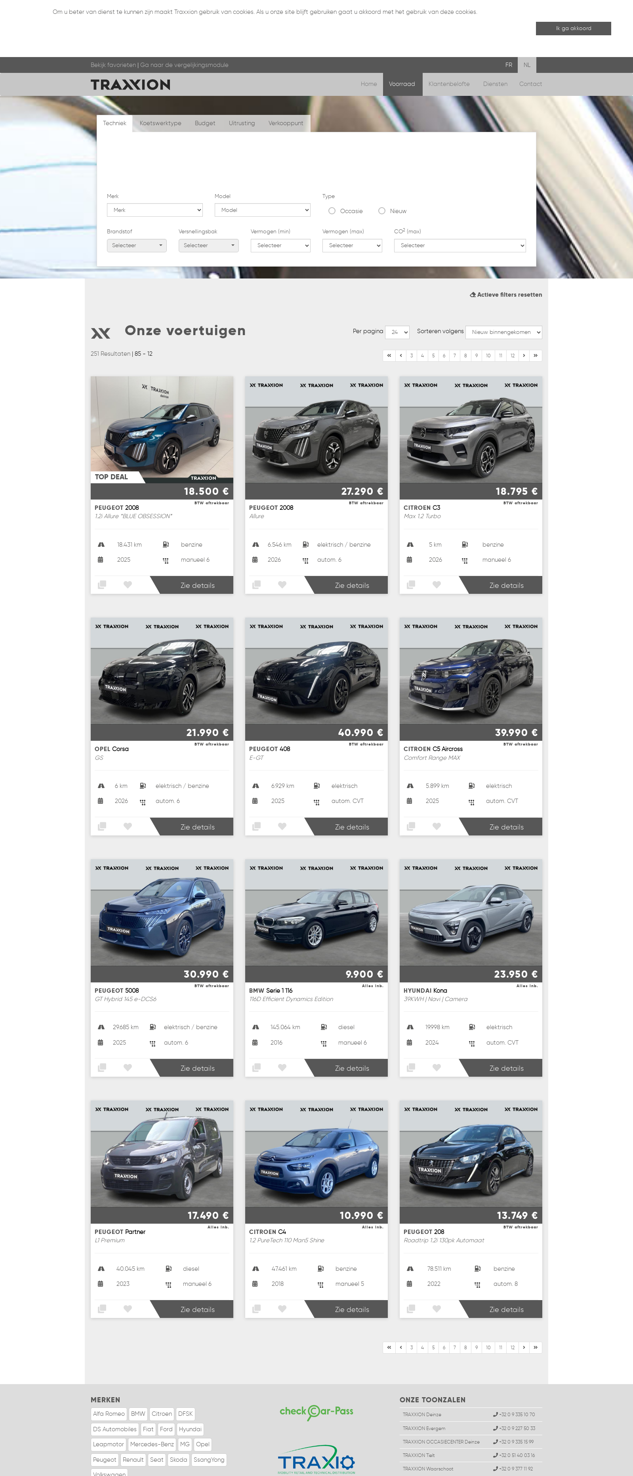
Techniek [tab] (114, 123)
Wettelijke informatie (133, 1468)
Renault (133, 1427)
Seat (157, 1427)
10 (488, 324)
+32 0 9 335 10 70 (514, 1383)
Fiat (148, 1397)
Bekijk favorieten (113, 65)
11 (500, 324)
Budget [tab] (205, 123)
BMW (138, 1382)
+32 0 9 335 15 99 (513, 1410)
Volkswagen (109, 1443)
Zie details (198, 553)
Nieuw (398, 164)
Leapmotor (108, 1412)
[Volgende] (535, 324)
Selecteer (137, 198)
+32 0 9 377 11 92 (513, 1437)
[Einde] (524, 324)
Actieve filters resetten (506, 262)
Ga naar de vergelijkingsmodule (184, 65)
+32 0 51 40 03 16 (514, 1423)
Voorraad (403, 84)
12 (513, 324)
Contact (530, 84)
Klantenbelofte (450, 84)
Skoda (178, 1427)
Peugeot (104, 1427)
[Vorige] (400, 324)
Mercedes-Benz (152, 1412)
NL (527, 65)
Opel (203, 1412)
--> (397, 300)
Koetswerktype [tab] (160, 123)
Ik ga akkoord (573, 28)
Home (369, 84)
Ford (166, 1397)
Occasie (351, 164)
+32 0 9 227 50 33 (514, 1396)
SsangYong (209, 1427)
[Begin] (389, 324)
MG (185, 1412)
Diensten (495, 84)
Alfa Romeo (109, 1382)
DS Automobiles (115, 1397)
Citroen (162, 1382)
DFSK (185, 1382)
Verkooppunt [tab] (286, 123)
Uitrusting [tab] (242, 123)
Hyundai (190, 1397)
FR (508, 65)
